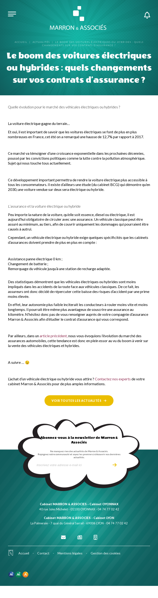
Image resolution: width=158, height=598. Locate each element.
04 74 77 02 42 (108, 509)
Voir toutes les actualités (76, 400)
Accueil (21, 42)
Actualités (41, 42)
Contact (43, 553)
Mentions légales (70, 553)
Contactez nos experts (113, 379)
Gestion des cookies (105, 553)
